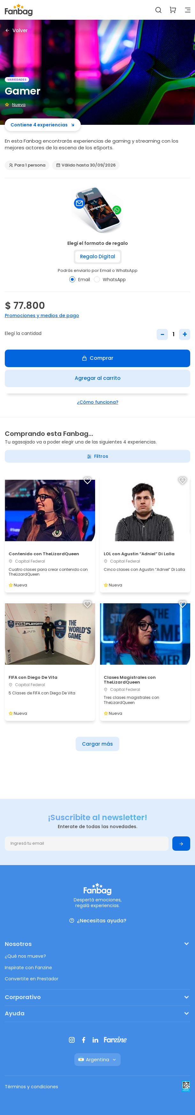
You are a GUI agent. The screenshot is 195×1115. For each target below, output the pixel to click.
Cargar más (97, 744)
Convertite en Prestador (31, 979)
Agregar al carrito (98, 378)
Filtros (97, 456)
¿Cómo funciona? (97, 402)
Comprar (97, 358)
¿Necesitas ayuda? (97, 920)
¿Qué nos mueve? (25, 956)
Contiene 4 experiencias (43, 125)
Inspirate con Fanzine (28, 967)
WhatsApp (110, 279)
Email (79, 279)
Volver (16, 30)
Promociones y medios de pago (42, 315)
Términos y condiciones (31, 1086)
